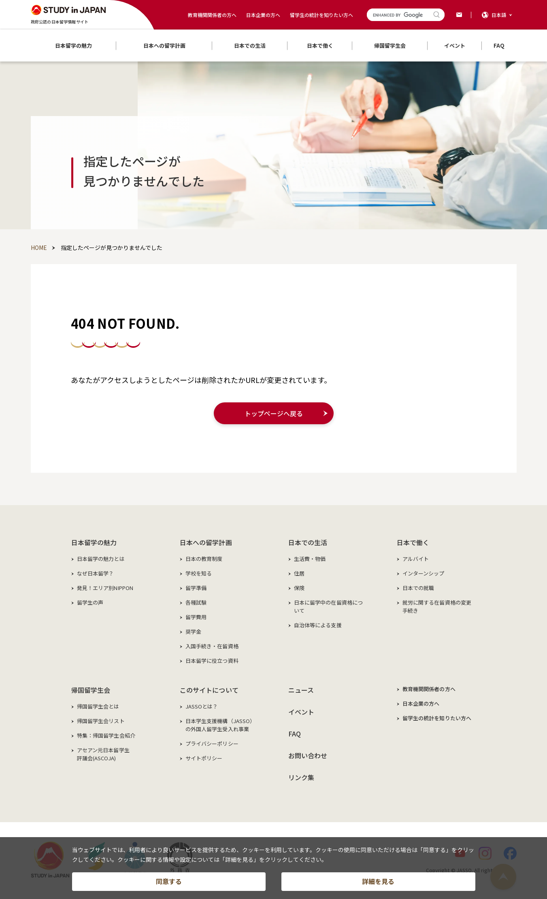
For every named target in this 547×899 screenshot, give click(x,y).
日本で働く (413, 542)
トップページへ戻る (274, 413)
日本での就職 (418, 588)
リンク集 (301, 777)
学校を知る (198, 573)
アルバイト (415, 559)
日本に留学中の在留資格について (328, 606)
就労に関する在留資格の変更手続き (437, 606)
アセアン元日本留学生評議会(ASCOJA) (103, 754)
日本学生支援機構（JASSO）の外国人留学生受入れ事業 (220, 725)
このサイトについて (209, 690)
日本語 (499, 14)
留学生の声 (90, 602)
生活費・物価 (310, 559)
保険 (299, 588)
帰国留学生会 (91, 690)
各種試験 (196, 602)
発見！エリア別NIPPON (105, 588)
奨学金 (193, 631)
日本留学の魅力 (94, 542)
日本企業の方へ (263, 14)
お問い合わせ (308, 755)
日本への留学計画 (206, 542)
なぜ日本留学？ (95, 573)
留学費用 (196, 617)
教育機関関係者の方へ (212, 14)
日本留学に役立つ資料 (211, 660)
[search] (398, 15)
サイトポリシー (204, 758)
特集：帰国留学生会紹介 (106, 735)
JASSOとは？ (201, 706)
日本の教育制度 (204, 559)
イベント (301, 712)
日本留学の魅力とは (101, 559)
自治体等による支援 (318, 625)
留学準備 (196, 588)
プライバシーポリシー (211, 743)
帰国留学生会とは (98, 706)
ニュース (301, 690)
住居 (299, 573)
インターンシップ (423, 573)
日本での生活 (308, 542)
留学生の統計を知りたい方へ (321, 14)
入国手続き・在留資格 (211, 646)
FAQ (294, 733)
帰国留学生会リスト (101, 721)
